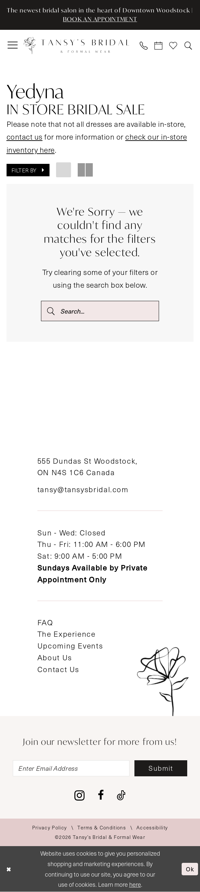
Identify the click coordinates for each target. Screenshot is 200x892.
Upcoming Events (70, 646)
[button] (12, 46)
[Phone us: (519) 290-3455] (143, 46)
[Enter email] (71, 769)
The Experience (66, 634)
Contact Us (58, 669)
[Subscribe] (161, 769)
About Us (54, 657)
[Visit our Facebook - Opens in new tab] (101, 796)
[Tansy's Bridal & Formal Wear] (76, 45)
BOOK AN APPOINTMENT (100, 19)
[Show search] (188, 46)
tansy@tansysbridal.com (83, 489)
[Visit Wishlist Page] (173, 46)
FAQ (45, 622)
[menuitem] (12, 46)
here (135, 885)
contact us (25, 137)
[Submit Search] (50, 311)
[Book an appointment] (158, 46)
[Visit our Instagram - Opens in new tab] (79, 796)
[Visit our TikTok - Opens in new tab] (121, 796)
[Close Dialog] (9, 869)
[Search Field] (100, 311)
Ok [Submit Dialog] (190, 868)
